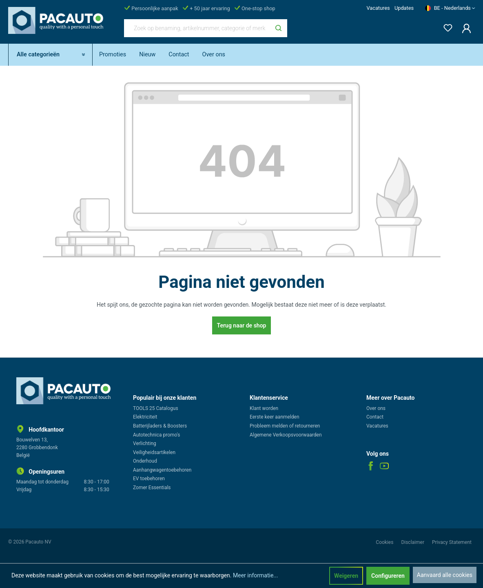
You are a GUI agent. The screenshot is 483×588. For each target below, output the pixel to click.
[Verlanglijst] (445, 26)
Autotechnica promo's (156, 435)
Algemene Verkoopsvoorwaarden (286, 435)
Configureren (388, 575)
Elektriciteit (145, 417)
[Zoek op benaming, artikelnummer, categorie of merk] (197, 28)
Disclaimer (413, 542)
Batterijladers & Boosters (160, 426)
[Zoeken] (278, 28)
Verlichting (144, 443)
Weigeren (346, 575)
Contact (374, 417)
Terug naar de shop (241, 325)
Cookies (385, 542)
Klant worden (264, 408)
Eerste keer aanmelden (274, 417)
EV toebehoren (149, 478)
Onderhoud (145, 461)
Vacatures (378, 8)
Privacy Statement (452, 542)
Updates (404, 8)
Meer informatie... (255, 575)
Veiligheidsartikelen (154, 452)
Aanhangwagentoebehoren (162, 470)
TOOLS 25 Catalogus (155, 408)
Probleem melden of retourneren (285, 426)
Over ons (376, 408)
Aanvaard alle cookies (444, 575)
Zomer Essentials (152, 487)
